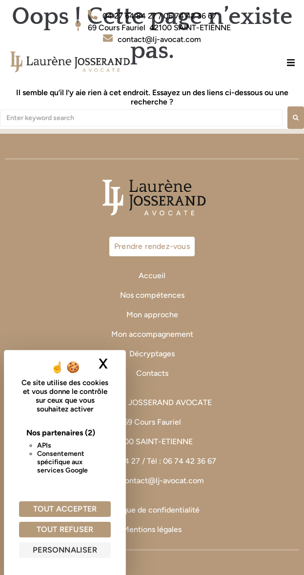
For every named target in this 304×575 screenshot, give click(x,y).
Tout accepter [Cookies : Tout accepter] (65, 508)
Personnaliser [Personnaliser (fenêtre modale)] (65, 549)
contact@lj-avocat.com (162, 480)
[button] (290, 62)
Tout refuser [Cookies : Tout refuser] (65, 529)
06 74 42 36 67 (190, 461)
